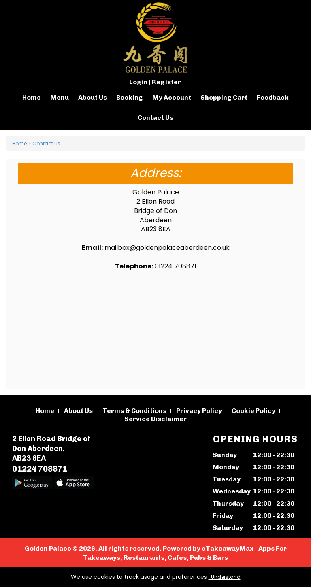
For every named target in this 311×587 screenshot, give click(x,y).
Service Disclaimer (155, 419)
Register (166, 82)
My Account (171, 97)
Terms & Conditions (134, 411)
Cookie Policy (253, 411)
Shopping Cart (223, 97)
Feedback (273, 97)
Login (138, 82)
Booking (129, 97)
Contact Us (155, 117)
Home (31, 97)
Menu (59, 97)
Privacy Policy (199, 411)
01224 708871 (39, 469)
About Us (92, 97)
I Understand (225, 577)
